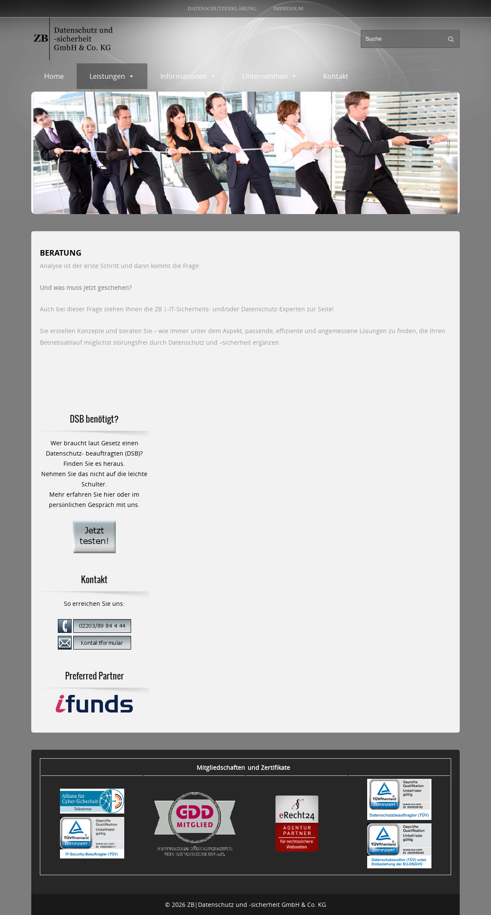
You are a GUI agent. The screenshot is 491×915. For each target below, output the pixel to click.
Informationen (188, 76)
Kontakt (335, 76)
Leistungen (112, 76)
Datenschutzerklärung (222, 9)
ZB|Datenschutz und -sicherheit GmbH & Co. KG (256, 904)
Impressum (288, 9)
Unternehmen (269, 76)
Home (54, 76)
